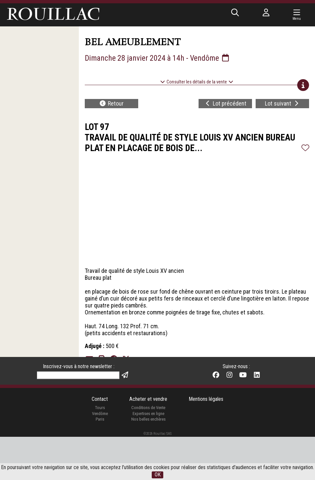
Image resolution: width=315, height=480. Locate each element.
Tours (100, 450)
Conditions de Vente (148, 450)
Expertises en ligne (148, 456)
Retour (111, 103)
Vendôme (100, 456)
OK (158, 475)
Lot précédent (225, 103)
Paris (100, 462)
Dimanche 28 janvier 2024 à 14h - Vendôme (158, 58)
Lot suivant (282, 103)
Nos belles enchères (148, 462)
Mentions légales (206, 442)
